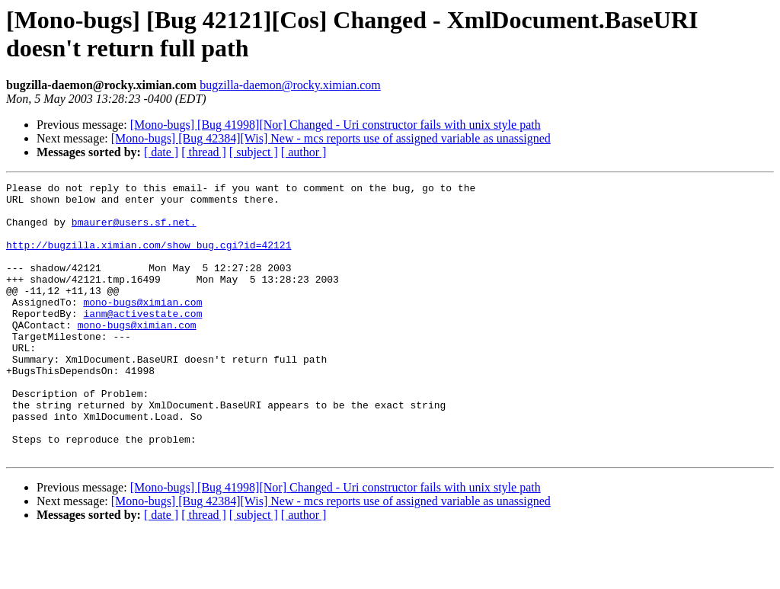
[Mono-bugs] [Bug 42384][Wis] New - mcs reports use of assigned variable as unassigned (331, 138)
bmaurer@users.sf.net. (134, 231)
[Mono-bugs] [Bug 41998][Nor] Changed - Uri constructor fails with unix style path (335, 124)
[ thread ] (203, 152)
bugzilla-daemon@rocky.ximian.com (290, 84)
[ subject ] (253, 152)
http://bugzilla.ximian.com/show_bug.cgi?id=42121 (148, 258)
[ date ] (161, 152)
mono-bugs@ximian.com (142, 327)
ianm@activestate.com (142, 340)
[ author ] (304, 152)
